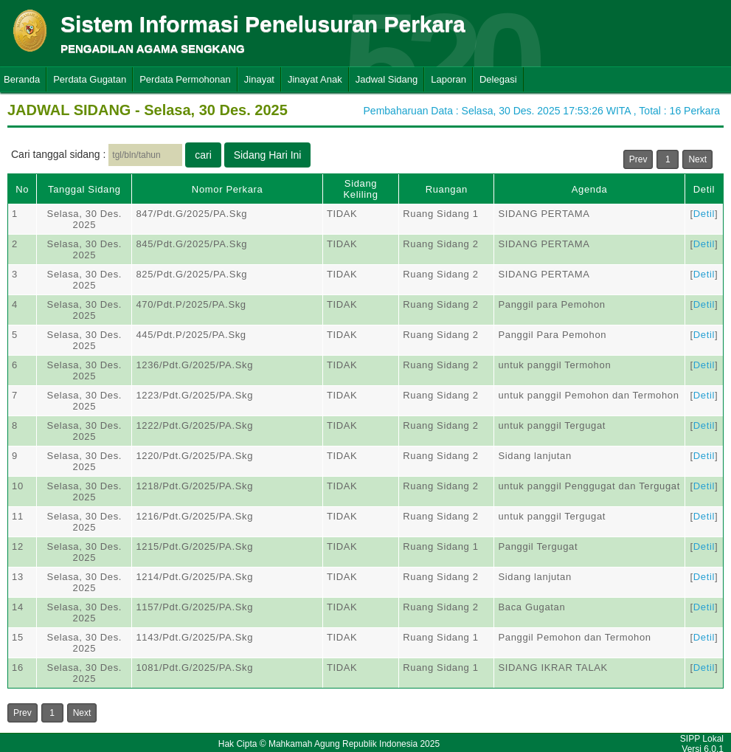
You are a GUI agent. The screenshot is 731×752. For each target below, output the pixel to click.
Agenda (590, 189)
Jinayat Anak (315, 79)
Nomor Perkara (227, 189)
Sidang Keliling (360, 189)
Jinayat (259, 79)
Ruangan (447, 189)
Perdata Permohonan (185, 79)
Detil (704, 189)
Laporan (448, 79)
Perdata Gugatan (89, 79)
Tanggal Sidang (84, 189)
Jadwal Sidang (387, 79)
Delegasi (498, 79)
